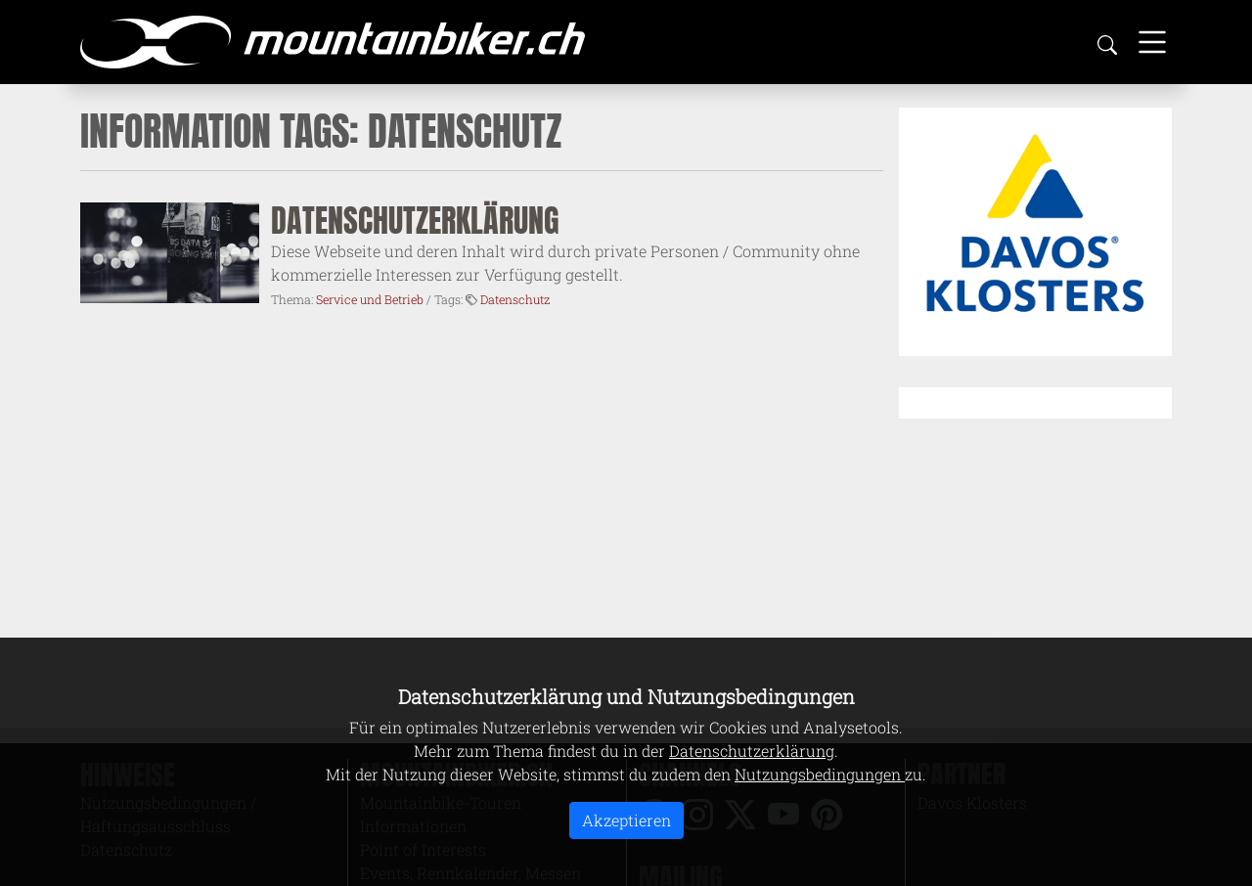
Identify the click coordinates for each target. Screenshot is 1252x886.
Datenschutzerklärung (415, 220)
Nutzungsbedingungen (820, 774)
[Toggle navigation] (1152, 42)
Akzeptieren (626, 820)
